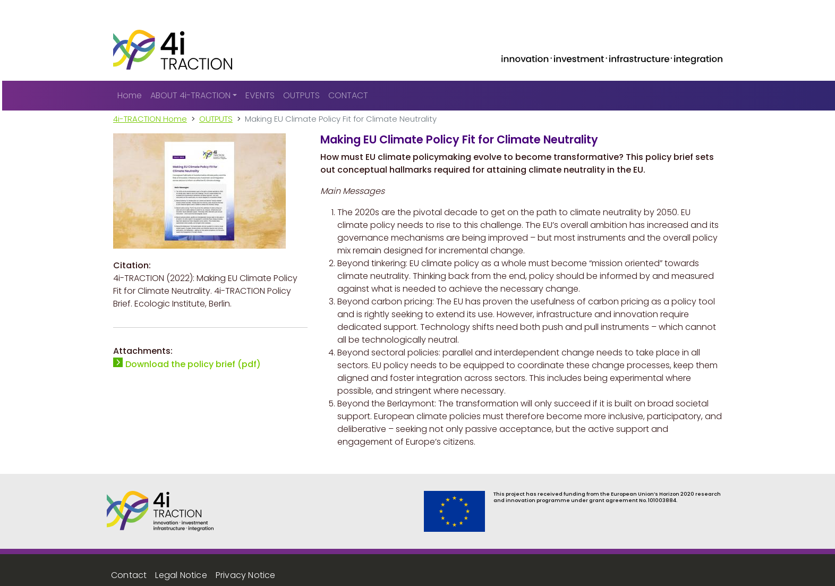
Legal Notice (181, 575)
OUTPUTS (301, 95)
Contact (129, 575)
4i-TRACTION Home (150, 118)
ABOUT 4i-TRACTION (190, 95)
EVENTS (260, 95)
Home (129, 95)
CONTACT (348, 95)
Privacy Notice (246, 575)
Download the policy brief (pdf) (193, 364)
